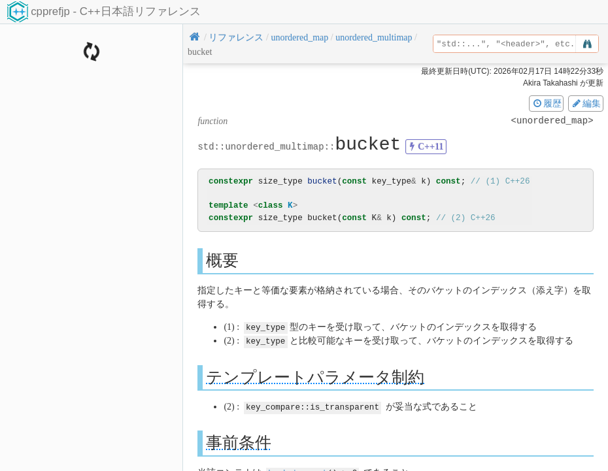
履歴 (547, 103)
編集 (586, 103)
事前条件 (238, 441)
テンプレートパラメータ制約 (315, 376)
